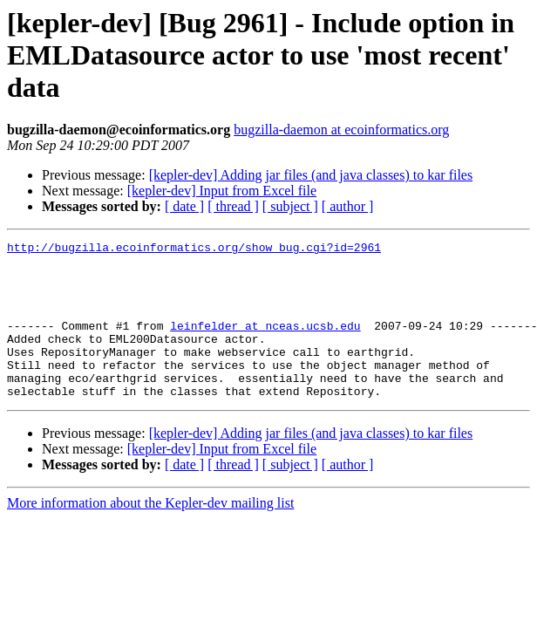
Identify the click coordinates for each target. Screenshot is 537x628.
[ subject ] (290, 206)
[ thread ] (233, 206)
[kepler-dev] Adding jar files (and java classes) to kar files (311, 174)
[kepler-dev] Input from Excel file (221, 190)
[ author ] (348, 206)
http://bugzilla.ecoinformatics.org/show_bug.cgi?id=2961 (194, 249)
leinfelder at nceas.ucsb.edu (265, 344)
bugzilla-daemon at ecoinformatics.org (341, 129)
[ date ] (184, 206)
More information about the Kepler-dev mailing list (150, 534)
